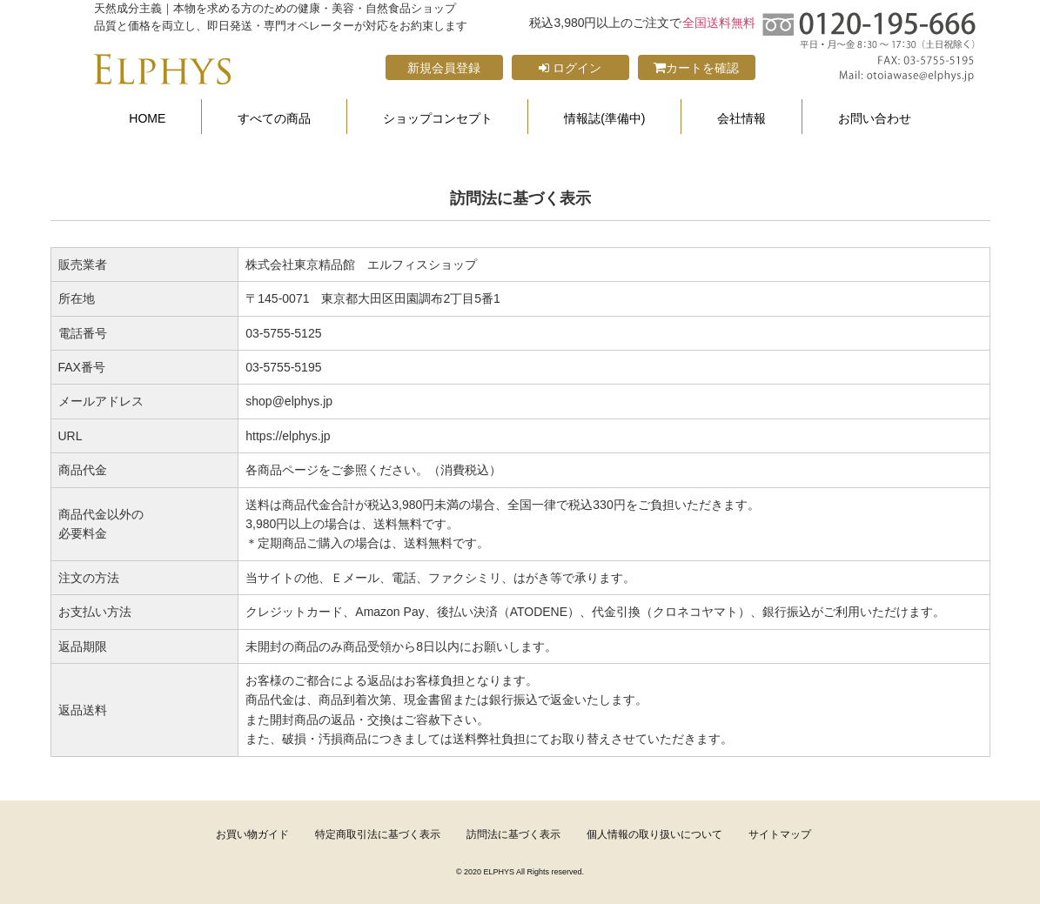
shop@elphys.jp (288, 401)
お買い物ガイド (252, 834)
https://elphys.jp (287, 436)
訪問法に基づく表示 (513, 834)
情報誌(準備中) (604, 118)
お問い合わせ (874, 118)
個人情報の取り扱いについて (654, 834)
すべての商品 (274, 118)
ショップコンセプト (438, 118)
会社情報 (741, 118)
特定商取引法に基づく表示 (377, 834)
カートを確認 (696, 68)
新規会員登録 (443, 68)
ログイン (570, 68)
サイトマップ (779, 834)
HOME (147, 118)
